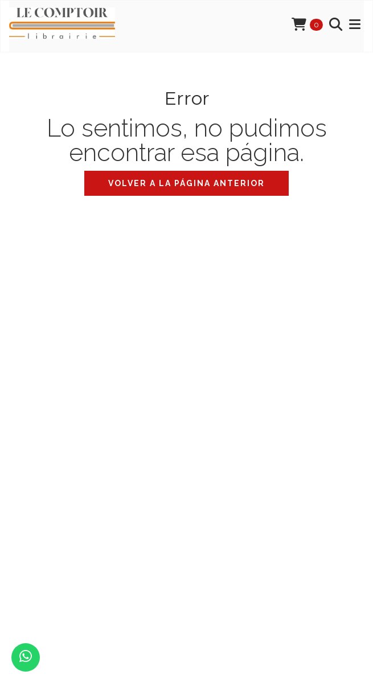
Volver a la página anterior (186, 183)
